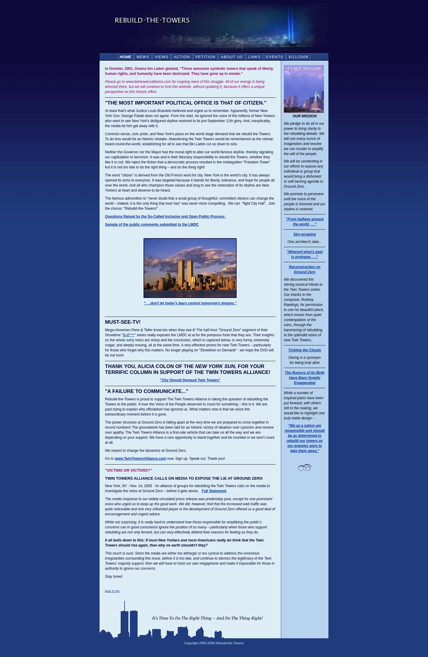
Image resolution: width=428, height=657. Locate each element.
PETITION (205, 57)
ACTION (182, 57)
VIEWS (162, 57)
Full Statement (214, 491)
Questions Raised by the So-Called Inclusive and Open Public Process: (165, 216)
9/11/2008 (298, 57)
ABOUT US (232, 57)
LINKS (254, 57)
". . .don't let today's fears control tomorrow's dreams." (190, 303)
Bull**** (129, 335)
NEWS (142, 57)
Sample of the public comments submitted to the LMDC (152, 224)
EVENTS (274, 57)
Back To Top (112, 591)
